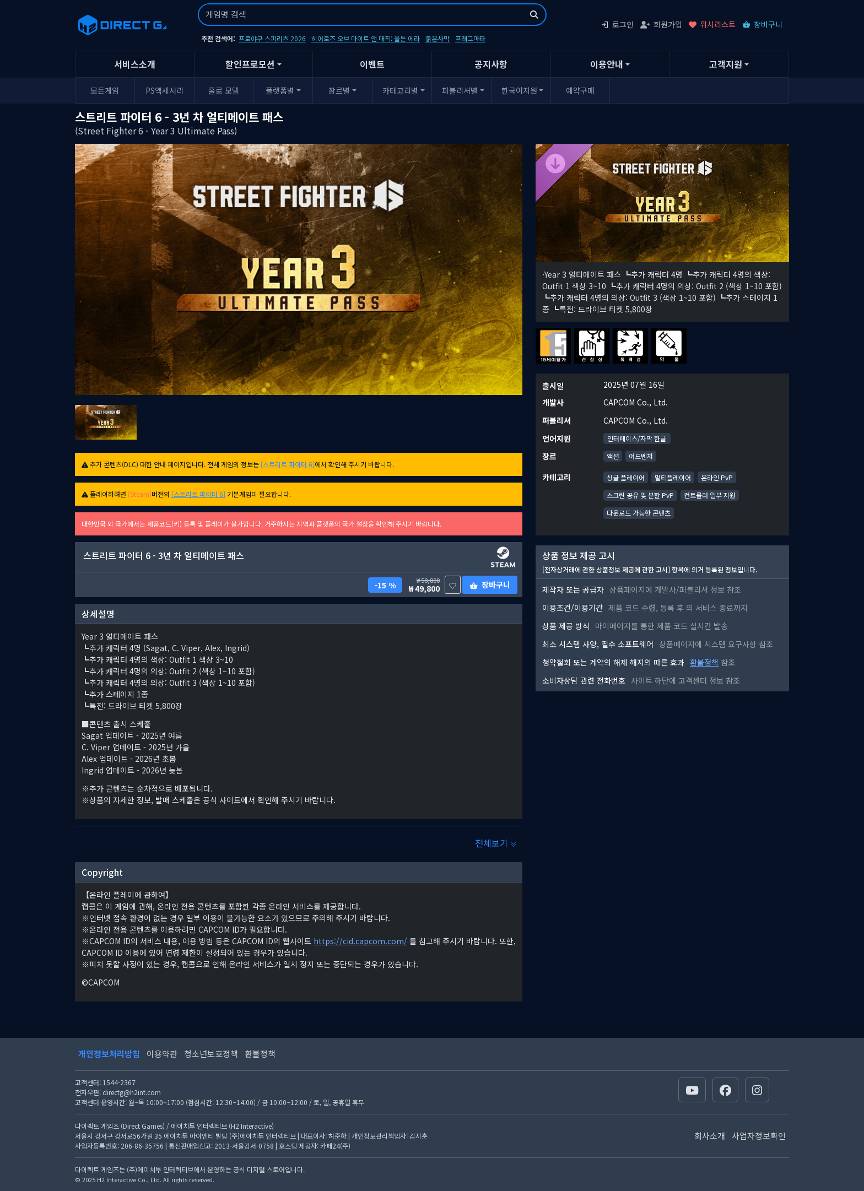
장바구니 (762, 24)
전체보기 (496, 842)
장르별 (339, 90)
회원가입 (661, 24)
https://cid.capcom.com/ (360, 940)
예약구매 (580, 90)
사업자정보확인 (759, 1135)
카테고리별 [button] (400, 90)
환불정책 (704, 662)
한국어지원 (519, 90)
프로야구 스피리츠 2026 (272, 38)
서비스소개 (134, 64)
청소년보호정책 (211, 1053)
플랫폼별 (280, 90)
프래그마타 (470, 38)
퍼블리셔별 (460, 90)
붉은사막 (437, 38)
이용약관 (162, 1053)
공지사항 (490, 64)
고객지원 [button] (725, 64)
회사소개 (709, 1135)
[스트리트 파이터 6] (288, 464)
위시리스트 (712, 24)
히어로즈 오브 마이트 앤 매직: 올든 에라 (365, 38)
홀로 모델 (223, 90)
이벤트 (372, 64)
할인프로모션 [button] (250, 64)
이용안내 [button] (606, 64)
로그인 (617, 24)
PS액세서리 (164, 90)
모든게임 (104, 90)
